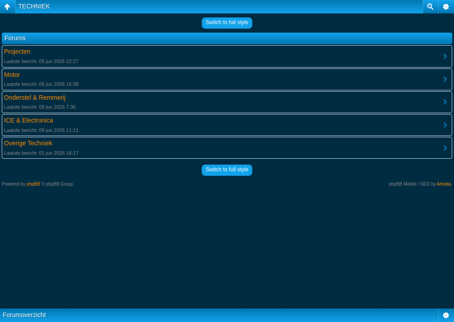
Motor (12, 74)
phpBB (33, 184)
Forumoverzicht (24, 314)
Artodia (444, 184)
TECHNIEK (34, 6)
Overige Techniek (28, 143)
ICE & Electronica (28, 120)
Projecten (17, 51)
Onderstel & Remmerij (35, 97)
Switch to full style (227, 22)
